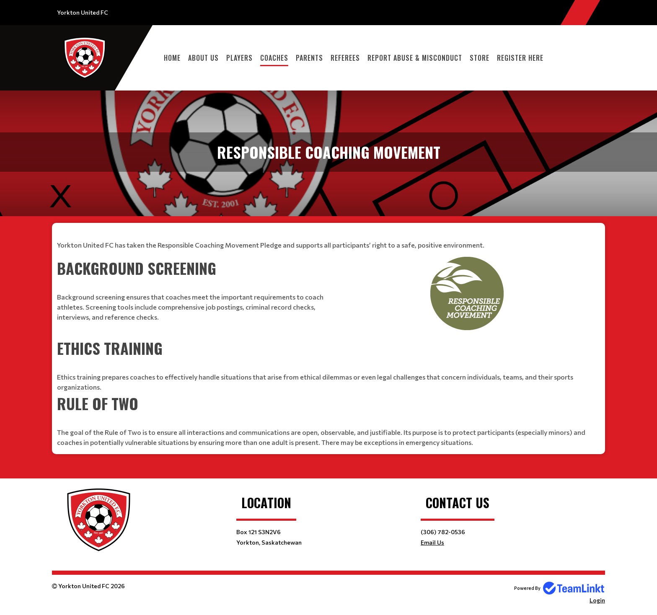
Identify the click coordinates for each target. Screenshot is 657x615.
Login (597, 600)
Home (172, 58)
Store (479, 58)
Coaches (274, 58)
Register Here (520, 58)
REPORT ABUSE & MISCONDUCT (414, 58)
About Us (203, 58)
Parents (309, 58)
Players (239, 58)
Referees (345, 58)
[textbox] (328, 240)
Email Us (432, 542)
